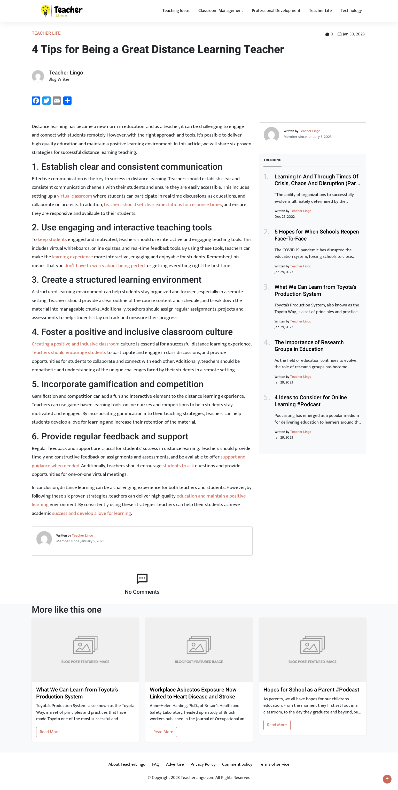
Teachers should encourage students (69, 352)
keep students (52, 239)
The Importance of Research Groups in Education (309, 345)
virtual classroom (74, 196)
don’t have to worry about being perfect (105, 265)
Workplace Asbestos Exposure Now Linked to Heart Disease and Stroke (193, 693)
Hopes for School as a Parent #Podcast (311, 690)
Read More (50, 731)
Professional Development (276, 10)
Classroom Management (220, 10)
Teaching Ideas (176, 10)
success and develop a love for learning (91, 513)
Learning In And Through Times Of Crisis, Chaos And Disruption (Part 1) (316, 183)
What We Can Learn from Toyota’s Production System (315, 290)
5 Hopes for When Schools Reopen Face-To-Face (317, 235)
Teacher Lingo (82, 535)
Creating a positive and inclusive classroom (76, 344)
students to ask (178, 466)
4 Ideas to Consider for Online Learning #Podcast (311, 401)
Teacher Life (320, 10)
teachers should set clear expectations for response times (163, 204)
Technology (351, 10)
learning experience (72, 257)
